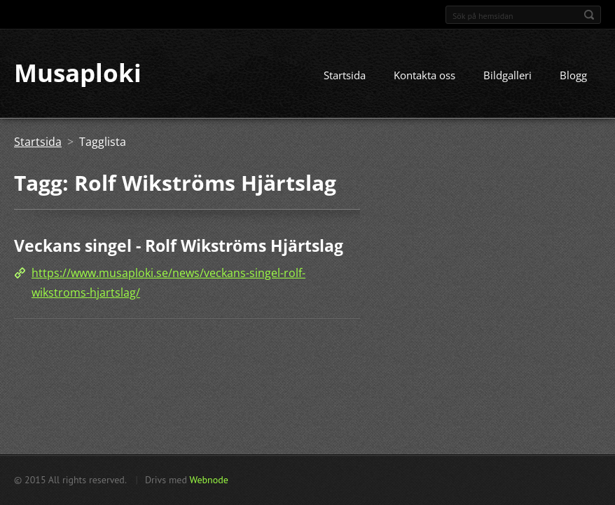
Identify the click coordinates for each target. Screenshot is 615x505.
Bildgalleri (507, 76)
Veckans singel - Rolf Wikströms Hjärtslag (178, 246)
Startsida (345, 76)
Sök (589, 14)
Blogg (573, 76)
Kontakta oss (424, 76)
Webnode (208, 479)
